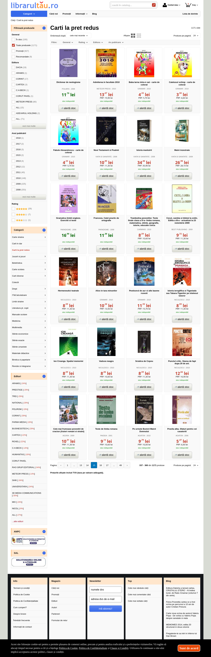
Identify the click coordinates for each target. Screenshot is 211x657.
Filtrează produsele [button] (24, 28)
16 (100, 465)
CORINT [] (19, 415)
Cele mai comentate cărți (139, 594)
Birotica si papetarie (21, 360)
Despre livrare (19, 614)
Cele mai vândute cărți (138, 588)
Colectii (15, 282)
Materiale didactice (20, 353)
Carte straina (18, 237)
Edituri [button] (17, 376)
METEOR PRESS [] (23, 474)
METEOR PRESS (103, 89)
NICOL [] (18, 508)
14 (87, 465)
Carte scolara (18, 269)
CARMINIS (141, 229)
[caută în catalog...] (130, 5)
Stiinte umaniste (19, 347)
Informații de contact (22, 627)
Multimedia (17, 327)
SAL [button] (16, 553)
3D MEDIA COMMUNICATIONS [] (26, 494)
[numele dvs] (105, 590)
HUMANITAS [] (21, 454)
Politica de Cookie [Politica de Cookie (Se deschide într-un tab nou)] (68, 648)
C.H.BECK (22, 90)
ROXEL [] (18, 441)
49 (120, 465)
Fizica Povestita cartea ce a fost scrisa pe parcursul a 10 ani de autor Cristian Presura (180, 604)
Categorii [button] (19, 230)
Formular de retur (59, 620)
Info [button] (15, 581)
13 (81, 465)
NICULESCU (66, 300)
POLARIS (65, 89)
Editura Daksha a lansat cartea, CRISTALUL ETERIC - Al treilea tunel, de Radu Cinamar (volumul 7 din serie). (182, 592)
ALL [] (17, 515)
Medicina (16, 321)
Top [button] (130, 581)
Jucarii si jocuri (18, 256)
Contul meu (170, 5)
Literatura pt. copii (20, 308)
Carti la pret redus (21, 250)
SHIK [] (17, 480)
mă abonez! (105, 608)
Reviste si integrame (21, 366)
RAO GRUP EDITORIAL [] (26, 467)
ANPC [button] (17, 531)
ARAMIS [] (19, 383)
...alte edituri (17, 521)
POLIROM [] (20, 409)
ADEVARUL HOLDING (28, 113)
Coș (190, 5)
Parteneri (56, 614)
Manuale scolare (19, 314)
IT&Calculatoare (19, 295)
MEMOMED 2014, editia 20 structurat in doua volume (178, 625)
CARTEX (21, 84)
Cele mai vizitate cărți (138, 601)
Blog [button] (168, 581)
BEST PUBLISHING (179, 229)
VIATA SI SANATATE (103, 157)
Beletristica (17, 263)
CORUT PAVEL (24, 96)
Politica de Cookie (21, 594)
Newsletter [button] (95, 581)
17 (107, 465)
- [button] (44, 28)
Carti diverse (18, 276)
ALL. (20, 119)
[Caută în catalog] (154, 5)
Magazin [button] (55, 581)
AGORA (66, 436)
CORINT (22, 79)
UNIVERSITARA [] (22, 486)
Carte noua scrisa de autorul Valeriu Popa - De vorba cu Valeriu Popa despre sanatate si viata (182, 615)
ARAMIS (21, 73)
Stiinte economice (20, 334)
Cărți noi (55, 588)
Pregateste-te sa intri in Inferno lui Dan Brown (181, 634)
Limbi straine (18, 301)
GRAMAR (141, 89)
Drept (14, 289)
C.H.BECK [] (20, 448)
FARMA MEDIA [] (22, 422)
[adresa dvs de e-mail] (105, 599)
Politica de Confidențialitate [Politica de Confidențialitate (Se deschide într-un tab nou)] (93, 648)
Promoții (55, 594)
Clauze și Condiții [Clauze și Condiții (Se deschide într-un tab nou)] (119, 648)
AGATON (141, 436)
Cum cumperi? (20, 607)
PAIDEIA (103, 436)
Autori (54, 607)
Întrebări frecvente (21, 620)
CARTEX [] (19, 435)
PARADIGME (66, 230)
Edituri (54, 601)
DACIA (21, 67)
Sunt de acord (189, 648)
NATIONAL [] (20, 403)
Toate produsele (26, 45)
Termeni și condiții (21, 588)
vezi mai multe (29, 126)
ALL (20, 107)
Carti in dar (17, 243)
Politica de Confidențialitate (25, 601)
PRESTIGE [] (20, 390)
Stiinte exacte (18, 340)
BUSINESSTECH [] (23, 428)
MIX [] (17, 502)
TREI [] (17, 396)
